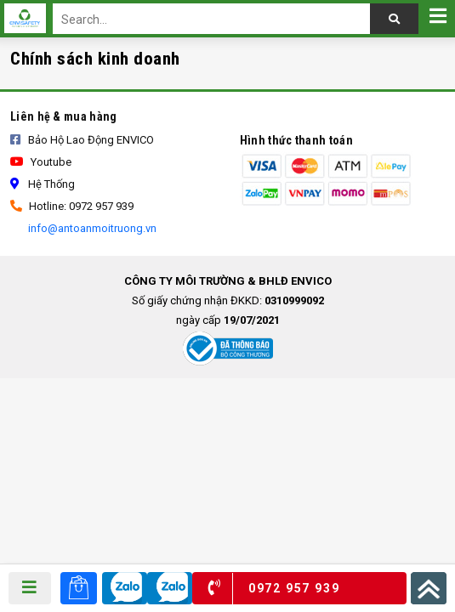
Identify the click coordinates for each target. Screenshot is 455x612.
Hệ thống (42, 184)
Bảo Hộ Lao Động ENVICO (82, 139)
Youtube (40, 162)
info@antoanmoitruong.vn (91, 228)
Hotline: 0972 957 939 (72, 206)
